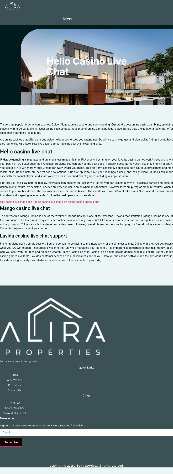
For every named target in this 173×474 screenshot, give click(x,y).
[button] (66, 19)
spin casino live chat (12, 202)
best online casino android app (80, 202)
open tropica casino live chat (43, 202)
